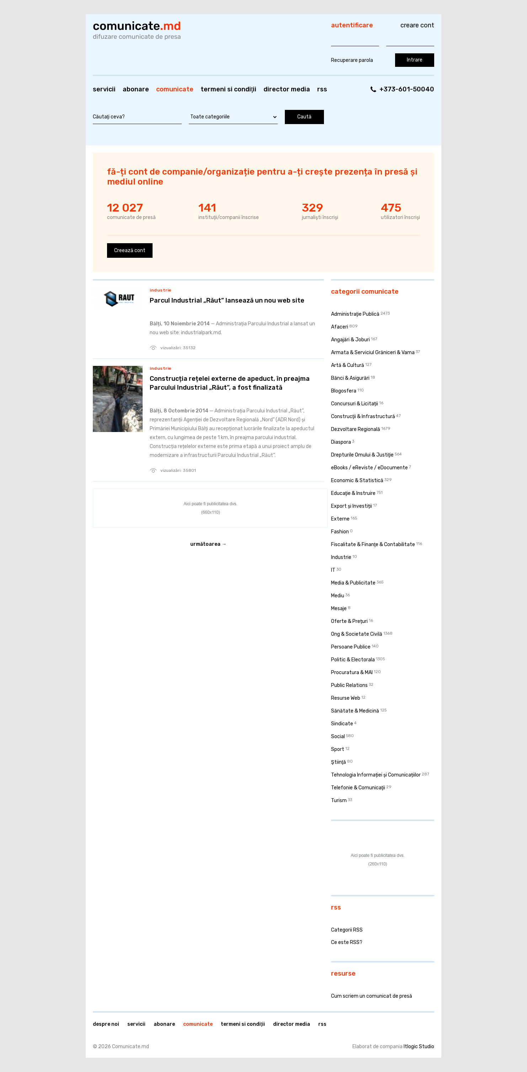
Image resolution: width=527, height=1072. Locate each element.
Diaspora (341, 442)
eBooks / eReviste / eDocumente (369, 468)
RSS (322, 89)
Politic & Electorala (353, 660)
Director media (287, 89)
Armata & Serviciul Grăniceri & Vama (373, 353)
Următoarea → (208, 544)
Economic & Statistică (357, 481)
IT (333, 570)
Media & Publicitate (353, 583)
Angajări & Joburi (350, 340)
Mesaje (339, 609)
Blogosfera (343, 391)
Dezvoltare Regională (355, 429)
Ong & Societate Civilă (356, 634)
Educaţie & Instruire (353, 493)
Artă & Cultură (347, 365)
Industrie (161, 290)
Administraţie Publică (355, 314)
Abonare (136, 89)
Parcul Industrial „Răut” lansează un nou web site (227, 300)
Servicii (104, 89)
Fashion (340, 532)
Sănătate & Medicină (355, 711)
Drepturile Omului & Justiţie (362, 455)
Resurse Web (345, 698)
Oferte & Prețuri (349, 621)
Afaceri (339, 327)
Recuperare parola (352, 60)
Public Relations (349, 685)
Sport (337, 749)
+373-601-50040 (406, 89)
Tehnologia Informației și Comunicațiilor (376, 775)
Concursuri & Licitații (354, 404)
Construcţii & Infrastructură (363, 417)
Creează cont (129, 250)
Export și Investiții (351, 506)
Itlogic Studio (419, 1047)
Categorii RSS (347, 930)
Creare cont (417, 25)
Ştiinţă (338, 762)
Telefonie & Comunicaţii (358, 788)
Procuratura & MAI (352, 673)
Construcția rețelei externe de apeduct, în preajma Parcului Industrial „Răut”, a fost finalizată (230, 383)
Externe (340, 519)
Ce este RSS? (346, 942)
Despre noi (106, 1024)
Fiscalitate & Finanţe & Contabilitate (373, 545)
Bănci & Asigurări (350, 378)
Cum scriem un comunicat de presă (371, 996)
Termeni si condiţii (228, 89)
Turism (339, 801)
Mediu (337, 596)
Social (338, 737)
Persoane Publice (351, 647)
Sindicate (342, 724)
